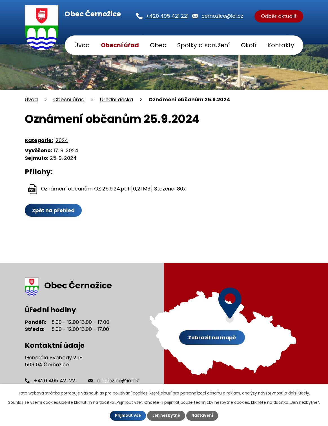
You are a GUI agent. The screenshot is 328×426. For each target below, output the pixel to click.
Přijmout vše (126, 415)
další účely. (299, 393)
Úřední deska (116, 99)
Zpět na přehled (53, 210)
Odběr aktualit (279, 16)
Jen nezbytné (166, 415)
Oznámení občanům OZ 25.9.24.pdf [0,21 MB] (97, 188)
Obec (158, 45)
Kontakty (280, 45)
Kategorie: (39, 140)
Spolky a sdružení (203, 45)
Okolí (248, 45)
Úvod (82, 45)
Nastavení (203, 415)
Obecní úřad (120, 45)
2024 (62, 140)
